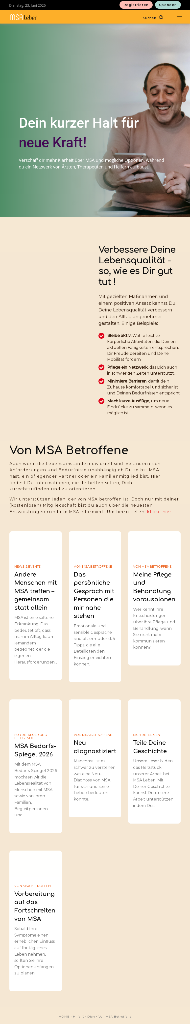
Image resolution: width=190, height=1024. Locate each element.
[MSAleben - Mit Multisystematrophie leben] (23, 17)
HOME (64, 1016)
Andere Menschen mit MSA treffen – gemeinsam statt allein (35, 591)
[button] (154, 17)
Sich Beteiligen (146, 734)
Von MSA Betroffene (93, 566)
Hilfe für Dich (84, 1016)
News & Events (27, 566)
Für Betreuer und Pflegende (30, 736)
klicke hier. (160, 511)
